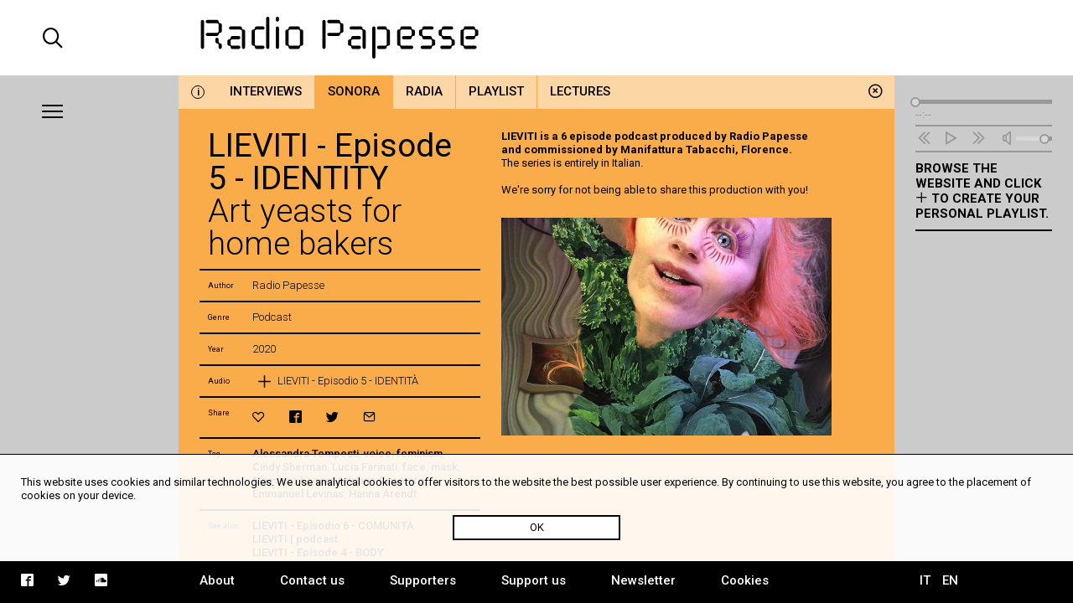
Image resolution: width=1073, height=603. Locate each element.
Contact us (312, 580)
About (217, 580)
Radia (424, 91)
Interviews (266, 91)
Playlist (496, 91)
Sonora (354, 91)
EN (950, 580)
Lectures (580, 91)
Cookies (745, 580)
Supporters (423, 580)
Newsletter (643, 580)
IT (925, 580)
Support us (533, 580)
